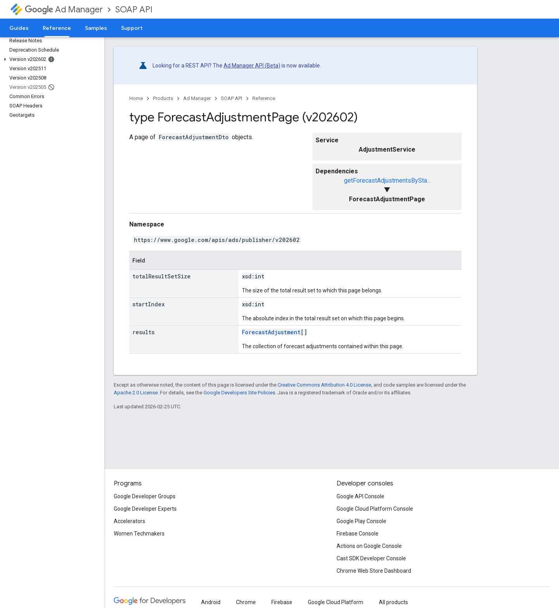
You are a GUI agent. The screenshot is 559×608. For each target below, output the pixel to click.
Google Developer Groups (144, 496)
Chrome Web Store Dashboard (374, 571)
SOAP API (134, 9)
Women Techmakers (139, 533)
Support (131, 27)
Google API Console (360, 496)
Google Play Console (361, 521)
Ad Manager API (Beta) (252, 65)
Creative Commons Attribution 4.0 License (324, 385)
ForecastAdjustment (271, 332)
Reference (263, 98)
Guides (19, 27)
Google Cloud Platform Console (375, 509)
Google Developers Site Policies (239, 393)
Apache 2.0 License (136, 393)
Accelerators (129, 521)
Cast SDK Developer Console (371, 558)
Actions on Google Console (369, 546)
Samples (96, 27)
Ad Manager (64, 9)
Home (136, 98)
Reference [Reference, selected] (57, 27)
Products (163, 98)
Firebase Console (357, 533)
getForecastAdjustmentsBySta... (387, 180)
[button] (50, 59)
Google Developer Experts (145, 509)
